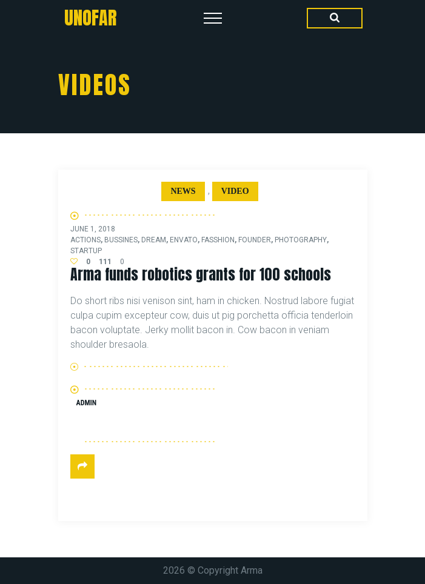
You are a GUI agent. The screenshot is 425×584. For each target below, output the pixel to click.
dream (153, 240)
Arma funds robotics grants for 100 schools (200, 274)
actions (85, 240)
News (182, 191)
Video (235, 191)
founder (254, 240)
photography (301, 240)
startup (86, 251)
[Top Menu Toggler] (213, 18)
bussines (121, 240)
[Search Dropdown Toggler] (335, 18)
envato (184, 240)
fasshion (218, 240)
